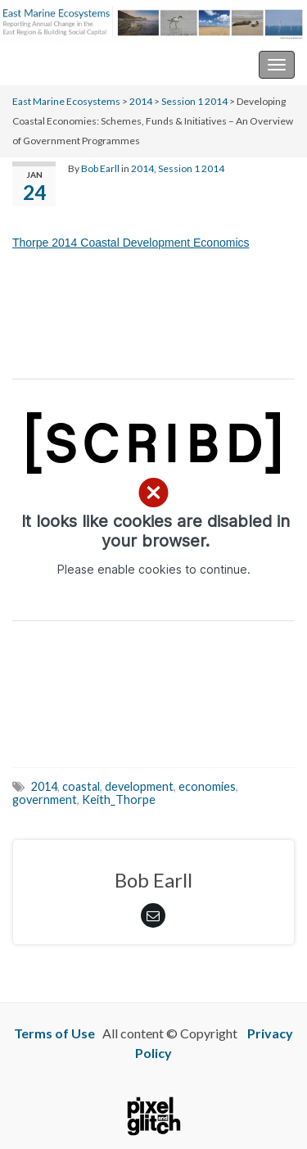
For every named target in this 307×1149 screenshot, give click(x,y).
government (44, 799)
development (139, 786)
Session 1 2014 (194, 101)
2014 (140, 101)
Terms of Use (54, 1033)
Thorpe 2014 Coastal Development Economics (131, 242)
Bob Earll (100, 168)
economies (207, 786)
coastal (81, 786)
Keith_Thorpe (119, 799)
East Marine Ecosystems (81, 64)
